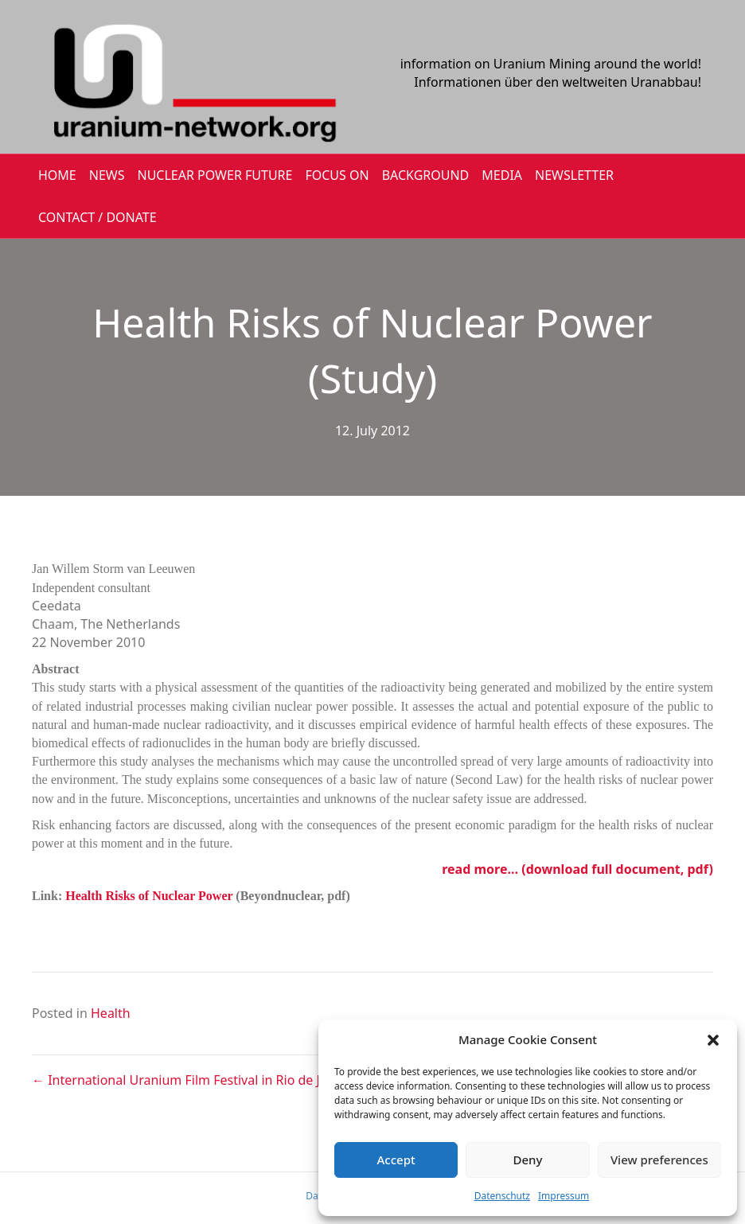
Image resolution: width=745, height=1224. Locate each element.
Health (111, 1013)
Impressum (563, 1196)
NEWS (107, 175)
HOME (57, 175)
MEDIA (502, 175)
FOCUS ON (337, 175)
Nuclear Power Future (215, 175)
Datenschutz (502, 1196)
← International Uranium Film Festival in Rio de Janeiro (195, 1080)
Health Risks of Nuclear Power (148, 895)
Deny (528, 1159)
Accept (396, 1159)
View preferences (659, 1159)
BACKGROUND (426, 175)
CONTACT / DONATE (97, 217)
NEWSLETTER (574, 175)
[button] (713, 1040)
